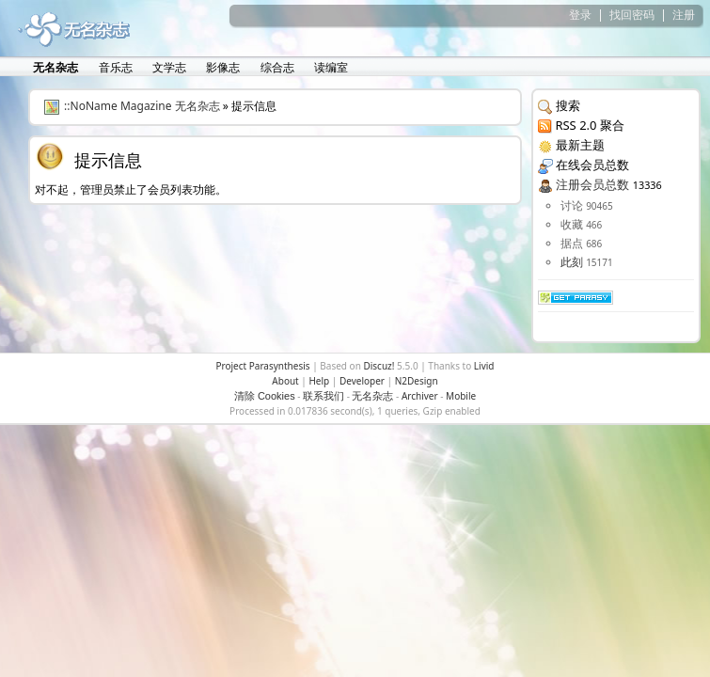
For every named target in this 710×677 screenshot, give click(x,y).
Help (318, 380)
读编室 (329, 67)
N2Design (416, 380)
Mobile (461, 395)
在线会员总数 (592, 164)
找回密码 (632, 15)
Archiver (420, 395)
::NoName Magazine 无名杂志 (142, 106)
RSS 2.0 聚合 (589, 125)
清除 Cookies (264, 395)
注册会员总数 (592, 184)
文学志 (168, 67)
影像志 (221, 67)
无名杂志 (372, 395)
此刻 (571, 262)
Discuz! (378, 365)
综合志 (276, 67)
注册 (683, 15)
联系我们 (323, 395)
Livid (484, 365)
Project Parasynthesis (262, 365)
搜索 (568, 105)
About (285, 380)
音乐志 (114, 67)
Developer (362, 380)
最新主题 (580, 144)
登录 (580, 15)
